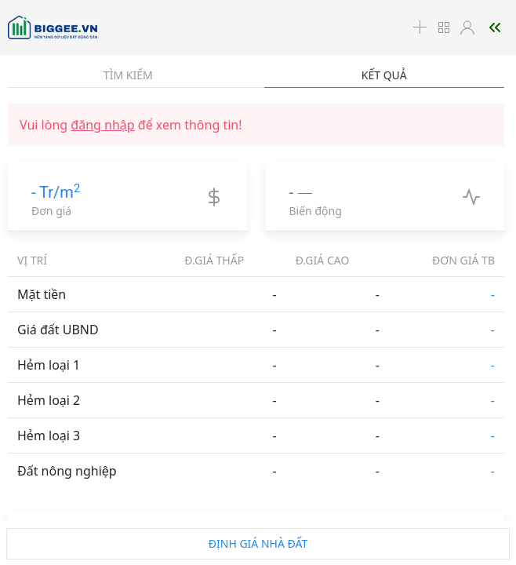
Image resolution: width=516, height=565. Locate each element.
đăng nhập (102, 124)
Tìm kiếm (128, 74)
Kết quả (384, 74)
